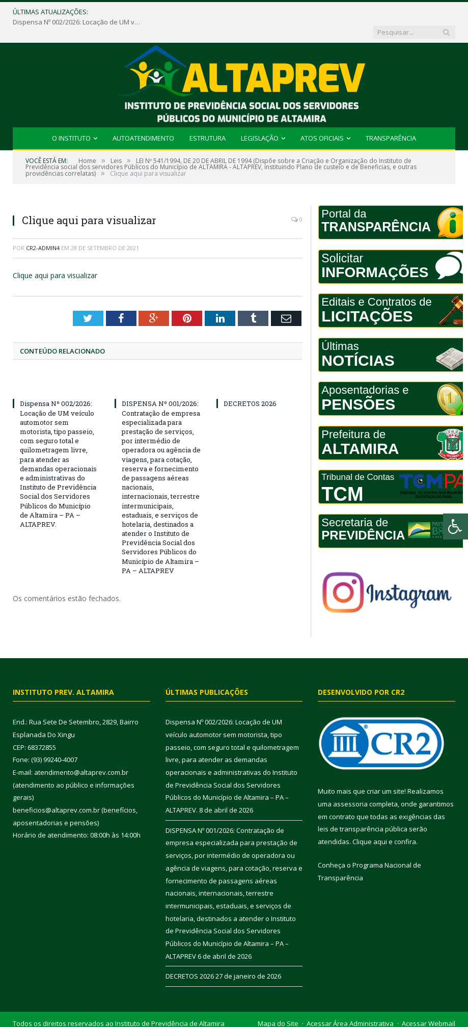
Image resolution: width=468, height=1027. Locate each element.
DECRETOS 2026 (250, 383)
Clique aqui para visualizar (55, 255)
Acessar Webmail (428, 1003)
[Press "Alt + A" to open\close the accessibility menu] (455, 526)
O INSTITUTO (71, 118)
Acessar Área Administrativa (350, 1003)
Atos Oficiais (322, 118)
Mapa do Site (278, 1003)
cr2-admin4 (43, 228)
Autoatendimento (143, 118)
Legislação (260, 118)
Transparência (391, 118)
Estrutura (207, 118)
